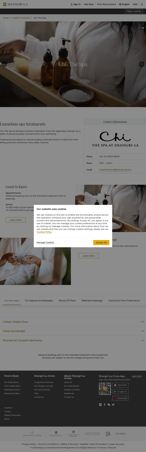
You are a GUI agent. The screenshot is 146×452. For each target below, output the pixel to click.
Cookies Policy (44, 232)
